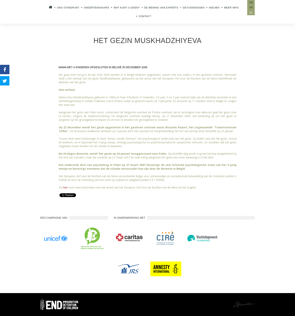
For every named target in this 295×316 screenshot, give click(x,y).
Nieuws (214, 7)
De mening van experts (161, 7)
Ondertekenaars (96, 7)
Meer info (231, 7)
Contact (145, 16)
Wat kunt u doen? (127, 7)
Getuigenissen (194, 7)
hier (65, 187)
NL (251, 12)
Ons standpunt (68, 7)
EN (251, 2)
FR (251, 7)
